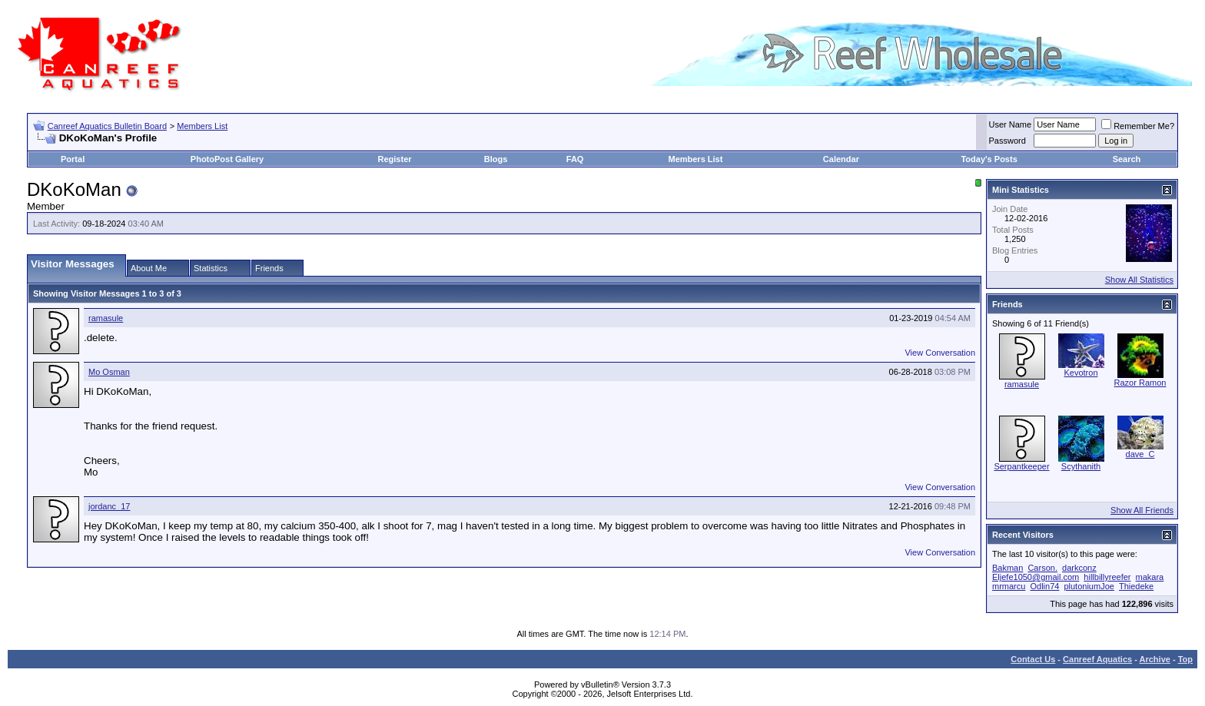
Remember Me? (1137, 126)
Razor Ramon (1140, 382)
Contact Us (1033, 659)
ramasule (105, 318)
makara (1150, 577)
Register (395, 159)
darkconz (1079, 567)
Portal (73, 159)
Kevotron (1080, 372)
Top (1185, 659)
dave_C (1140, 454)
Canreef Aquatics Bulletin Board (107, 126)
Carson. (1042, 567)
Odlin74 (1044, 586)
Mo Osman (109, 371)
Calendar (841, 159)
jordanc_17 (109, 506)
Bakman (1007, 567)
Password (1007, 140)
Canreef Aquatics (1097, 659)
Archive (1155, 659)
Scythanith (1080, 466)
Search (1127, 159)
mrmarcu (1008, 586)
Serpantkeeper (1021, 466)
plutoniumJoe (1089, 586)
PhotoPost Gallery (227, 159)
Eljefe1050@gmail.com (1035, 577)
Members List (202, 126)
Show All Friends (1141, 510)
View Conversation (940, 352)
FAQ (575, 159)
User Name (1010, 124)
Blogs (496, 159)
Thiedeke (1136, 586)
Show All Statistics (1139, 279)
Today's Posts (989, 159)
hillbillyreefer (1107, 577)
